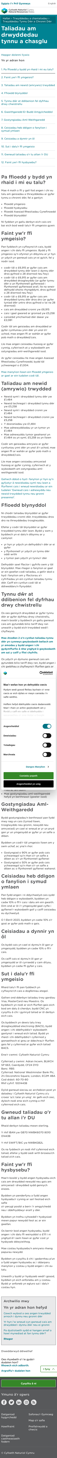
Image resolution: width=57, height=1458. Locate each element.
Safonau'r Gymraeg (41, 1414)
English (52, 3)
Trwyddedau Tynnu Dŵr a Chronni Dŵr (27, 21)
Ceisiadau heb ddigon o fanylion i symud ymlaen (24, 129)
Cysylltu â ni (28, 1383)
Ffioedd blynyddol (16, 93)
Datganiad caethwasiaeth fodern (10, 1438)
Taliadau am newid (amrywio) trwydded (29, 85)
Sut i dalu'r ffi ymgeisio (20, 146)
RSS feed (33, 1402)
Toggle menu (52, 11)
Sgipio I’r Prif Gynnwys (15, 3)
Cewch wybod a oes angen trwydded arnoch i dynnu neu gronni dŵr (27, 1315)
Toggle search (44, 11)
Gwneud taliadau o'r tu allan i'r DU (26, 154)
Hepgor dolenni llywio (15, 54)
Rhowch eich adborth (14, 1365)
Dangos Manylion (35, 766)
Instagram (26, 1402)
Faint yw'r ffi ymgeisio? (19, 77)
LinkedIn (19, 1402)
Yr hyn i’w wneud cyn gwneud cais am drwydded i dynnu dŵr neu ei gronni (28, 1323)
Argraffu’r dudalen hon (15, 1370)
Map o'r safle (37, 1420)
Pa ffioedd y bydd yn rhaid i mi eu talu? (28, 69)
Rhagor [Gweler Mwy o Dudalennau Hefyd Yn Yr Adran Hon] (8, 1338)
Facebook (4, 1402)
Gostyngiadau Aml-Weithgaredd (24, 119)
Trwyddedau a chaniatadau (30, 18)
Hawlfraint (7, 1426)
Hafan (6, 18)
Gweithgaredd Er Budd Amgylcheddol (28, 111)
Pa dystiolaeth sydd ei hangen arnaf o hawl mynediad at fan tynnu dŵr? (28, 1332)
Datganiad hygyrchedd (8, 1416)
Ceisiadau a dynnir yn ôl (19, 138)
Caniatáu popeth (29, 775)
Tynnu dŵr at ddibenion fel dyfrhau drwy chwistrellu (25, 102)
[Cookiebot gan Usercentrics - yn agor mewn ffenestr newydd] (45, 673)
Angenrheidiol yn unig (28, 784)
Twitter (11, 1402)
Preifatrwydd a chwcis (38, 1428)
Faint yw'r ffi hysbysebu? (20, 162)
